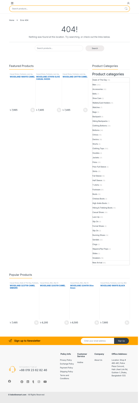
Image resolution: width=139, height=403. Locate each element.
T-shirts (95, 185)
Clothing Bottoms (99, 126)
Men (94, 85)
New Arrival (97, 262)
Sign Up (121, 341)
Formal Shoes (98, 226)
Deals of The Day (99, 80)
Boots (94, 194)
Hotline (80, 362)
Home (11, 20)
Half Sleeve (97, 180)
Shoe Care (96, 98)
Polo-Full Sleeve (99, 167)
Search (126, 9)
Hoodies (95, 153)
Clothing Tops (98, 148)
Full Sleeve (96, 176)
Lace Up (29, 74)
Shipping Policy (66, 371)
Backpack (96, 116)
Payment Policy (66, 368)
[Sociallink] (9, 381)
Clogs (94, 244)
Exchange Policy (67, 364)
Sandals (95, 240)
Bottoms (95, 130)
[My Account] (128, 3)
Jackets (95, 157)
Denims (95, 139)
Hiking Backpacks (99, 121)
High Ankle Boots (99, 203)
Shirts (94, 171)
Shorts (95, 144)
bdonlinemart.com (18, 395)
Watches (96, 107)
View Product (32, 110)
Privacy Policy (66, 360)
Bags (94, 112)
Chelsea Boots (98, 199)
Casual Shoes (14, 74)
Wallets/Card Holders (101, 103)
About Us (98, 360)
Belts (94, 94)
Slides (94, 253)
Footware (23, 74)
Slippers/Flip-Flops (100, 249)
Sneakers (96, 258)
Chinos (95, 135)
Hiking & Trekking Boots (102, 208)
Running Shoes (98, 235)
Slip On (95, 221)
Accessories (97, 89)
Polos (94, 162)
